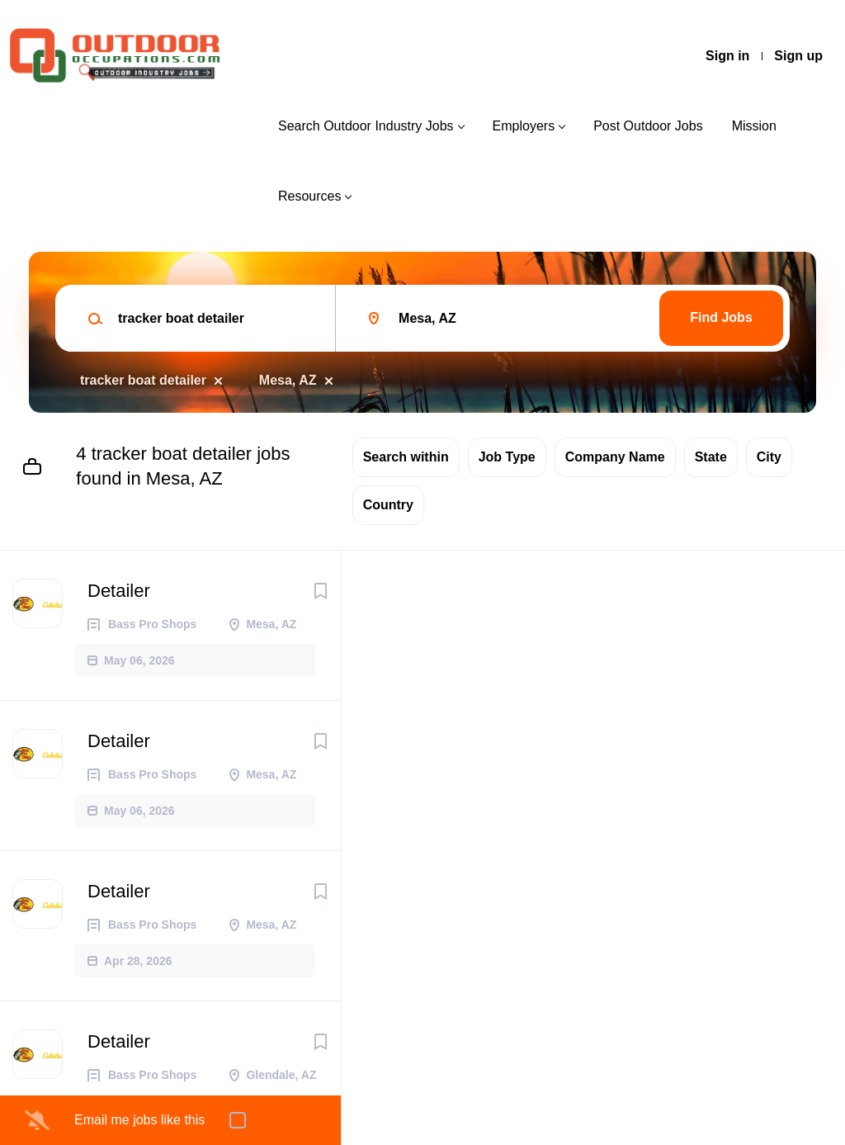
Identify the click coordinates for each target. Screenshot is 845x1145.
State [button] (711, 457)
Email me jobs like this (139, 1120)
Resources (309, 196)
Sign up (798, 56)
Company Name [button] (615, 457)
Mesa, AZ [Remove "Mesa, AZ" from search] (288, 380)
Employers (524, 126)
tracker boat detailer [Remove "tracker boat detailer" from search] (143, 380)
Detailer (118, 590)
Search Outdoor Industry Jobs (366, 126)
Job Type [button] (507, 457)
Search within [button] (406, 457)
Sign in (727, 56)
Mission (754, 126)
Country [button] (388, 505)
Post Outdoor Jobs (648, 126)
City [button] (769, 457)
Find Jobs (721, 317)
